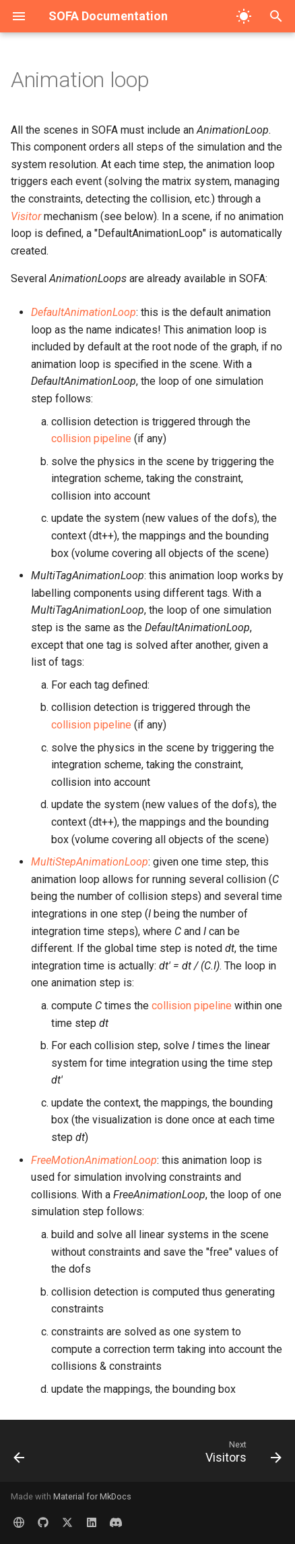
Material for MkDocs (92, 1496)
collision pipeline (91, 438)
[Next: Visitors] (241, 1455)
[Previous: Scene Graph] (19, 1455)
